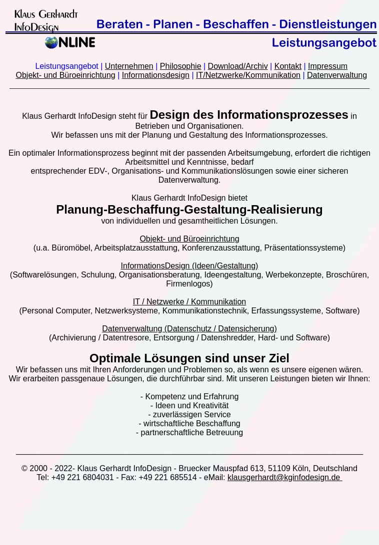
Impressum (328, 66)
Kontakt (288, 66)
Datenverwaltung (337, 75)
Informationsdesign (156, 75)
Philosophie (181, 66)
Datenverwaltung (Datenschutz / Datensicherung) (189, 328)
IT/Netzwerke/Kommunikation (248, 75)
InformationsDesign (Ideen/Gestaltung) (189, 266)
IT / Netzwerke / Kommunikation (189, 301)
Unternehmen (129, 66)
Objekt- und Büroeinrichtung (65, 75)
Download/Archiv (238, 66)
